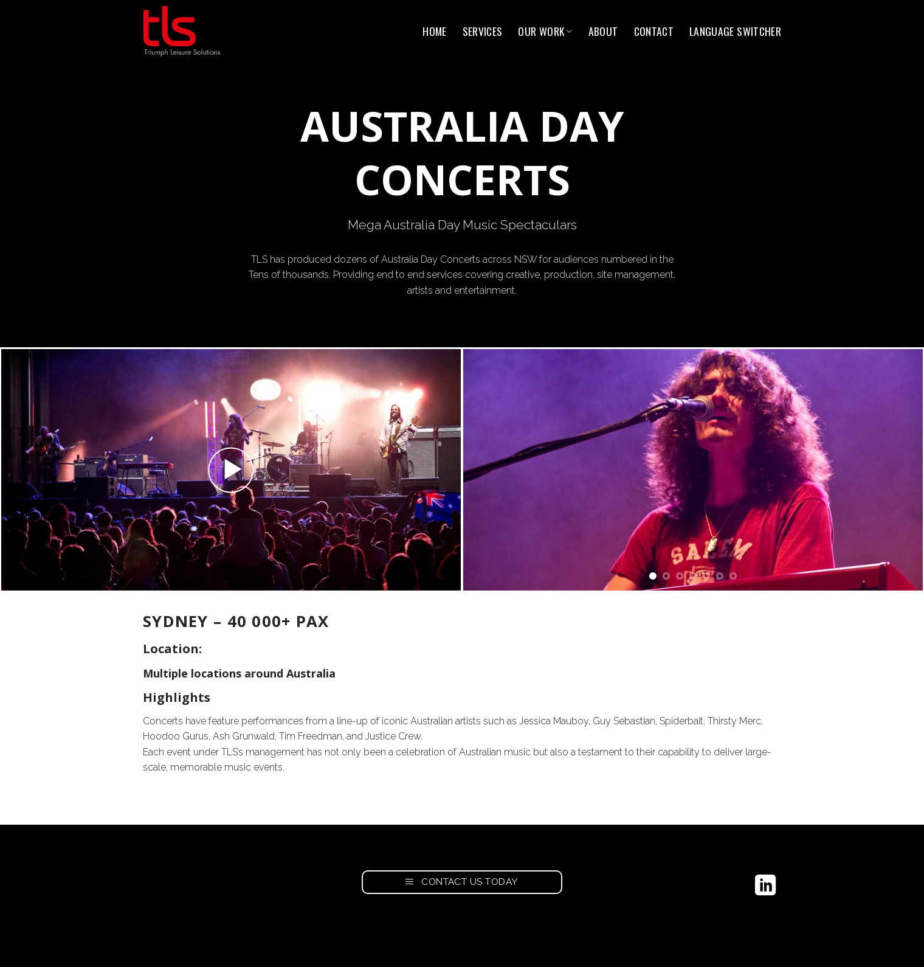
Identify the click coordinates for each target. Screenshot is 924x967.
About (603, 31)
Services (483, 31)
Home (434, 31)
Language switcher (735, 31)
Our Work (545, 31)
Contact (654, 31)
